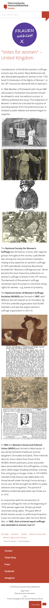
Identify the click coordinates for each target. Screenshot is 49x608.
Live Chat (35, 604)
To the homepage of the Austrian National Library (25, 599)
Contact (8, 550)
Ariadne (24, 534)
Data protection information (25, 593)
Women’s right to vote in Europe (15, 537)
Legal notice (25, 591)
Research (14, 534)
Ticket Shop (10, 557)
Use (25, 596)
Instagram (10, 578)
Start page (5, 534)
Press (7, 564)
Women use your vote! (38, 534)
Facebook (9, 571)
